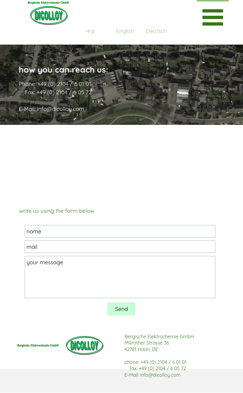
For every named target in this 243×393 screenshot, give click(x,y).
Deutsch (156, 30)
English (125, 30)
